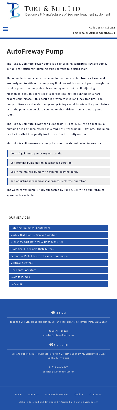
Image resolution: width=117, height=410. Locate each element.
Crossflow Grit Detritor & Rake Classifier (37, 242)
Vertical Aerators (22, 263)
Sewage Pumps (20, 277)
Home (18, 394)
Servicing (17, 284)
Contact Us (95, 394)
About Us (33, 394)
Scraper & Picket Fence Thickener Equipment (40, 256)
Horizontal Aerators (23, 270)
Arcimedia (66, 402)
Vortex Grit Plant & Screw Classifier (34, 235)
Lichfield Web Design (86, 402)
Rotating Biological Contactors (30, 228)
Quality (79, 394)
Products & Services (56, 394)
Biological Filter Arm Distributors (32, 249)
